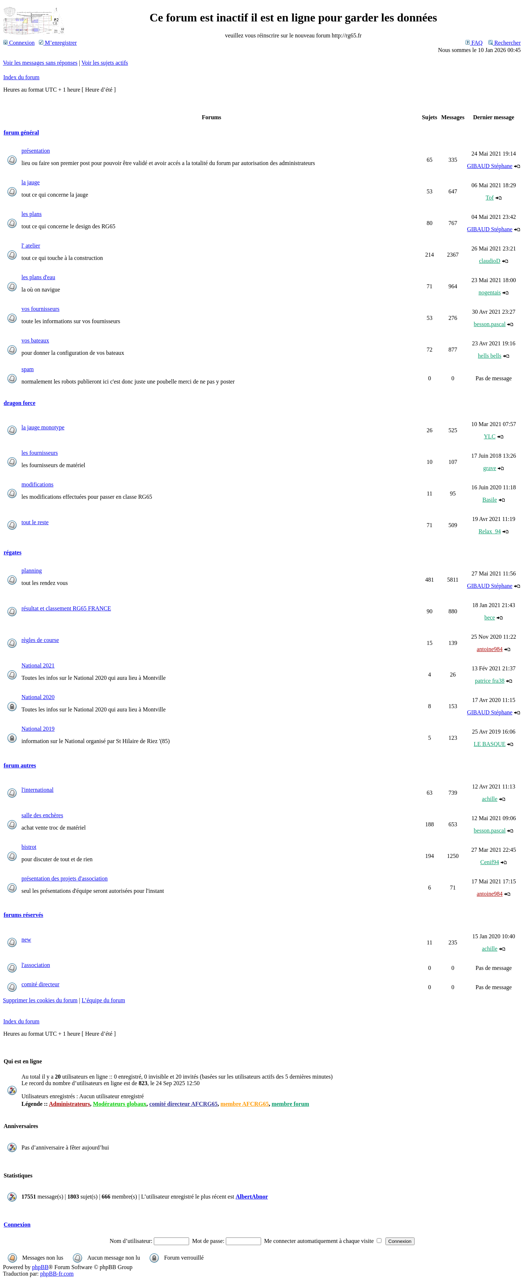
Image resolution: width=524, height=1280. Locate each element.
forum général (21, 132)
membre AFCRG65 (244, 1104)
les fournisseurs (39, 453)
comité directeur (40, 984)
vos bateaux (35, 340)
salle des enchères (42, 815)
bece (489, 617)
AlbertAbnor (252, 1196)
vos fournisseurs (40, 309)
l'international (37, 790)
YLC (490, 436)
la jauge (30, 182)
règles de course (40, 640)
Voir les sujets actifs (104, 63)
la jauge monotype (42, 427)
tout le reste (35, 522)
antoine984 (490, 649)
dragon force (19, 403)
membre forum (290, 1104)
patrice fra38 (489, 681)
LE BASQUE (490, 744)
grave (489, 468)
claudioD (489, 261)
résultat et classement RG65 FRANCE (66, 608)
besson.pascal (490, 324)
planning (31, 570)
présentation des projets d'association (64, 878)
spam (27, 369)
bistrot (28, 847)
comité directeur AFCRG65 (183, 1104)
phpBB (40, 1267)
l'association (35, 965)
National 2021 (38, 665)
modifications (37, 484)
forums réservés (23, 915)
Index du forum (21, 77)
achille (489, 799)
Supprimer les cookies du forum (40, 1000)
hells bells (489, 356)
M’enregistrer (58, 43)
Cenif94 (489, 862)
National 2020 (38, 697)
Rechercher (504, 43)
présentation (35, 151)
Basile (490, 500)
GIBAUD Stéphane (489, 166)
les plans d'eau (38, 277)
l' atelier (30, 245)
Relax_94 (490, 531)
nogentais (490, 292)
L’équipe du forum (103, 1000)
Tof (490, 197)
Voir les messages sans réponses (40, 63)
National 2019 (38, 729)
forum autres (20, 765)
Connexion (19, 43)
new (26, 939)
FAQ (474, 43)
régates (12, 552)
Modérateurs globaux (119, 1104)
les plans (31, 214)
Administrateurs (69, 1104)
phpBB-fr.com (57, 1274)
